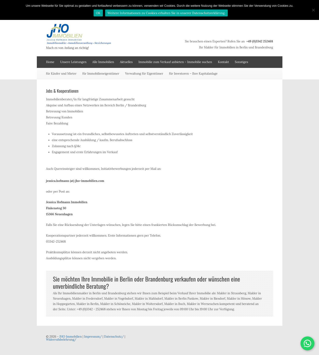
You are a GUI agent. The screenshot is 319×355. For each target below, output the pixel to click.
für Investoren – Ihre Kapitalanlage (193, 74)
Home (50, 62)
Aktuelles (126, 62)
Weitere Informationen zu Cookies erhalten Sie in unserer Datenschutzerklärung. (166, 13)
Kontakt (223, 62)
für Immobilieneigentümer (100, 74)
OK (98, 13)
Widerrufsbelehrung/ (61, 340)
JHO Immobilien (70, 337)
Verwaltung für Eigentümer (144, 74)
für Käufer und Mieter (61, 74)
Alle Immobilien (103, 62)
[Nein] (313, 10)
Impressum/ (93, 337)
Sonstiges (241, 62)
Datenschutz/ (114, 337)
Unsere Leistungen (73, 62)
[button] (307, 343)
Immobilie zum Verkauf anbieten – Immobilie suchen (175, 62)
